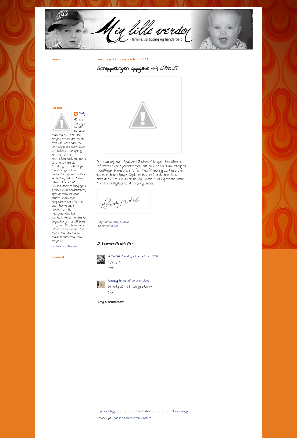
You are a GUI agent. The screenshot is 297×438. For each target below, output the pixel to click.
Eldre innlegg (180, 412)
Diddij (82, 114)
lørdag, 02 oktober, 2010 (134, 281)
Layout (114, 226)
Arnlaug (113, 281)
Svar (111, 268)
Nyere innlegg (106, 412)
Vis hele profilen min (65, 246)
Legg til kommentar (111, 302)
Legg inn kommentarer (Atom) (132, 418)
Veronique (114, 256)
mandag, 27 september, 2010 (140, 256)
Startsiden (143, 412)
